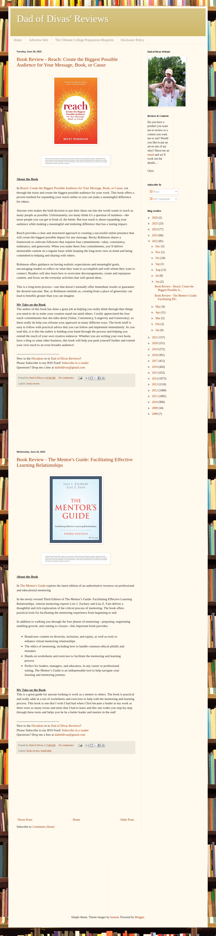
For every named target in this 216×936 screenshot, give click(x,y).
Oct (157, 258)
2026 (155, 217)
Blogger (139, 917)
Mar (158, 318)
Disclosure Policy (132, 40)
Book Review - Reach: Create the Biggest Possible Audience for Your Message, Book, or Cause (67, 62)
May (158, 306)
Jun (157, 281)
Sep (158, 264)
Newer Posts (25, 819)
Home (18, 40)
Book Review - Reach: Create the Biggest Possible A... (174, 288)
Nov (158, 252)
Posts (154, 191)
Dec (158, 246)
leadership (46, 750)
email (150, 154)
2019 (155, 349)
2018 (155, 355)
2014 (155, 378)
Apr (158, 312)
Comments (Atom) (43, 826)
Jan (157, 330)
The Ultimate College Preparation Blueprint (84, 40)
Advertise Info (38, 40)
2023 (155, 235)
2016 (155, 366)
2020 (155, 343)
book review (33, 383)
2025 (155, 223)
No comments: (67, 377)
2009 (155, 408)
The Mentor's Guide (32, 585)
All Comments (160, 199)
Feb (158, 324)
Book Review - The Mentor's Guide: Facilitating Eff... (176, 297)
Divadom (37, 358)
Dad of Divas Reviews (65, 358)
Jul (157, 275)
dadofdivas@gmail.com (70, 367)
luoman (114, 917)
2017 (155, 360)
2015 (155, 372)
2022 (155, 241)
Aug (158, 269)
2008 (155, 413)
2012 (155, 390)
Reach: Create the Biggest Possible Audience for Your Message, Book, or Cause (71, 188)
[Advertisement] (76, 419)
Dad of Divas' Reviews (62, 18)
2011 (155, 396)
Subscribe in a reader (75, 363)
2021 (155, 337)
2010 (155, 402)
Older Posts (127, 819)
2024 (155, 229)
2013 (155, 384)
